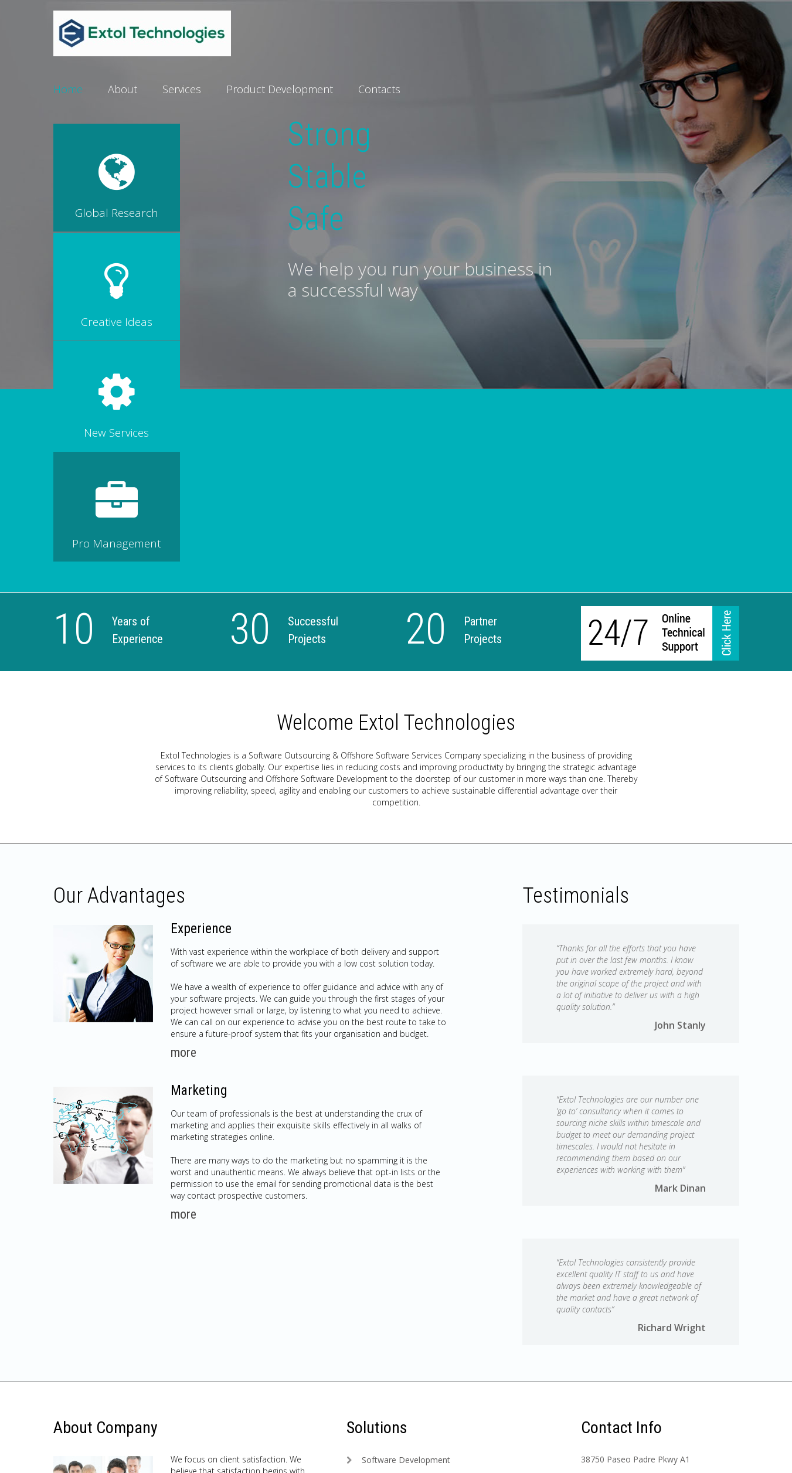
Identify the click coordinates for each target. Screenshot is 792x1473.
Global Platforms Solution (410, 1308)
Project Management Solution (419, 1272)
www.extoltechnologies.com (634, 1307)
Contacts (379, 89)
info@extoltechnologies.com (635, 1289)
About (122, 89)
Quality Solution (392, 1255)
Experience (201, 706)
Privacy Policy (199, 1452)
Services (181, 89)
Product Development (279, 89)
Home (68, 89)
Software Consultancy (403, 1290)
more (183, 830)
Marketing (199, 868)
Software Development (406, 1237)
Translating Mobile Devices (413, 1325)
